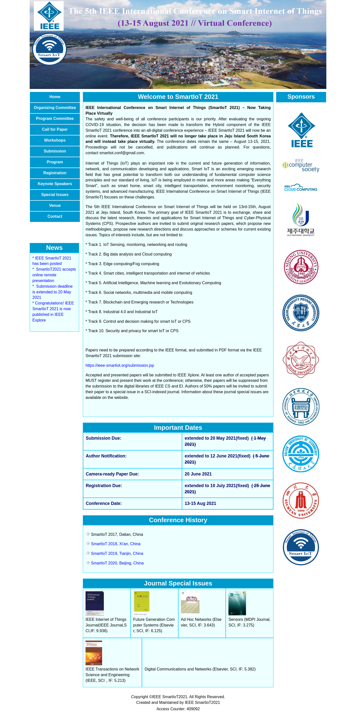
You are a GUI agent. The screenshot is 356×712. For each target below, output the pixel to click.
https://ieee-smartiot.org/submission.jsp (120, 365)
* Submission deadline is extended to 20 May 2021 (52, 292)
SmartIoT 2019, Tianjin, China (114, 553)
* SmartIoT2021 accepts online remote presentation (54, 275)
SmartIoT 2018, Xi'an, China (113, 544)
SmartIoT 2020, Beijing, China (115, 563)
